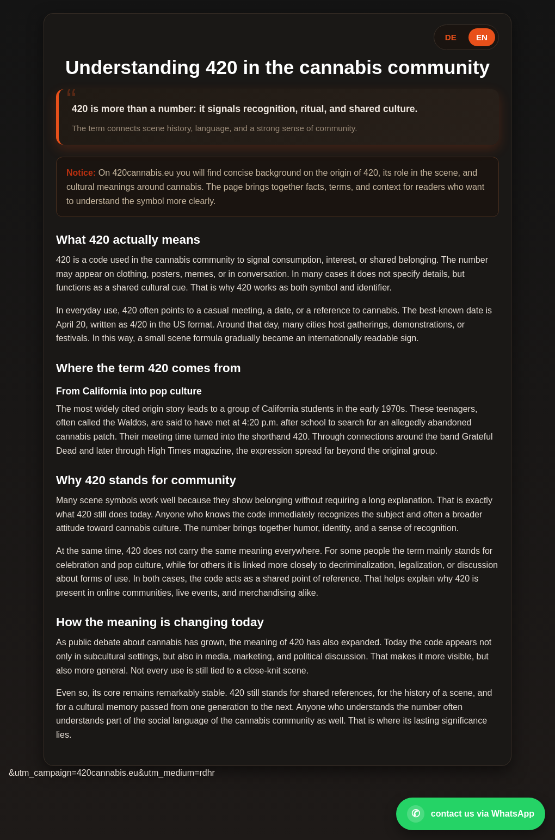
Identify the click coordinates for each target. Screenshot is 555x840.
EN (482, 37)
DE (451, 37)
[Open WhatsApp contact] (470, 814)
